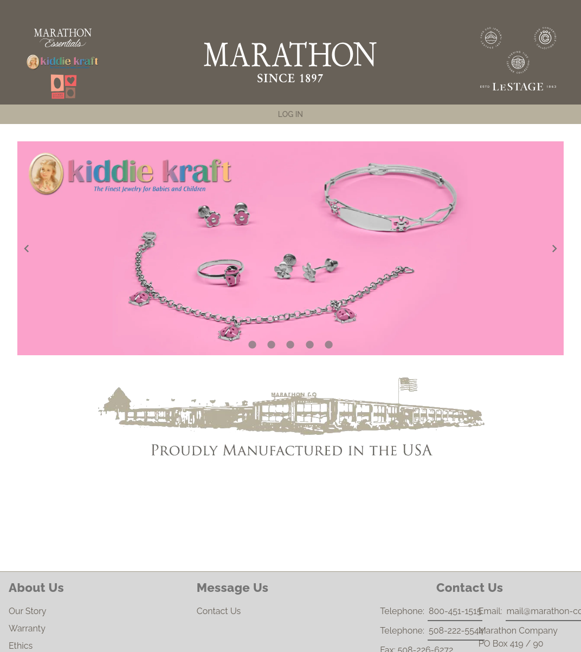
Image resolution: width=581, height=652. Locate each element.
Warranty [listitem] (94, 629)
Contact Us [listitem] (282, 612)
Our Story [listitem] (94, 612)
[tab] (290, 114)
